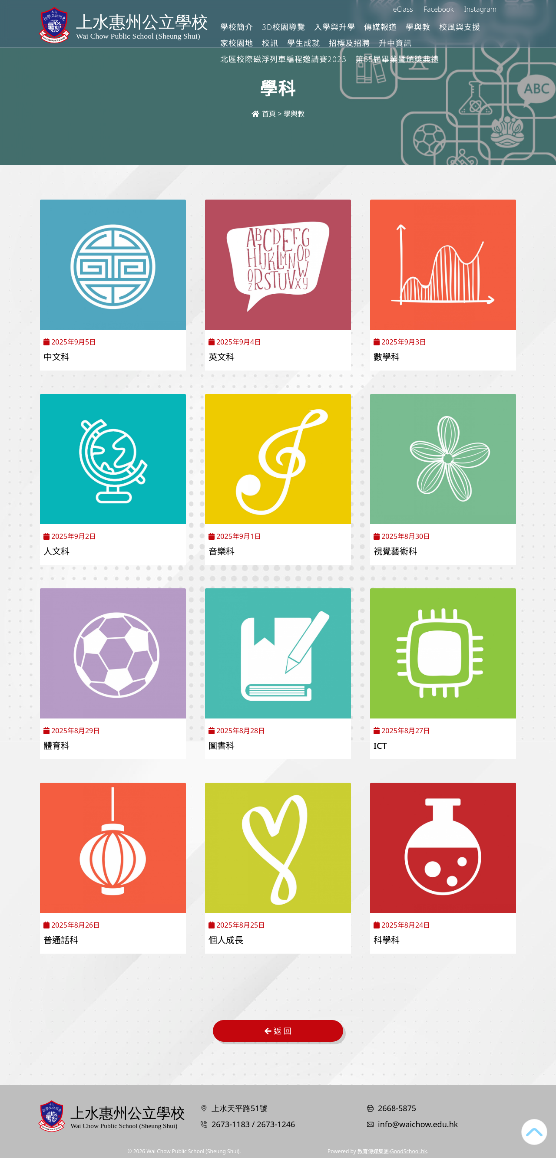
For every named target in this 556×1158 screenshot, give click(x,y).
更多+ (488, 26)
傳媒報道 (417, 26)
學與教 (454, 26)
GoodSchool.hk (408, 1151)
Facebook (438, 9)
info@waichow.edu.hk (418, 1124)
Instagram (480, 9)
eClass (403, 9)
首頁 (264, 113)
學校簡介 (273, 26)
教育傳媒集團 (373, 1151)
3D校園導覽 (320, 26)
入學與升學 (371, 26)
